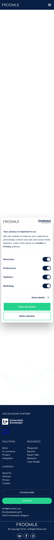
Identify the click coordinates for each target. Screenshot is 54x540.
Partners (6, 476)
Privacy (7, 246)
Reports (31, 451)
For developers (27, 492)
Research (31, 458)
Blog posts (32, 447)
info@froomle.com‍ (11, 508)
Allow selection (27, 316)
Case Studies (33, 461)
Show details (38, 297)
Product (6, 454)
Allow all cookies (27, 306)
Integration (7, 458)
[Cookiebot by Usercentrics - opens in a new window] (38, 221)
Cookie (39, 243)
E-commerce (8, 451)
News (5, 447)
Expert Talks (33, 454)
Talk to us (27, 501)
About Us (6, 473)
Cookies (6, 483)
